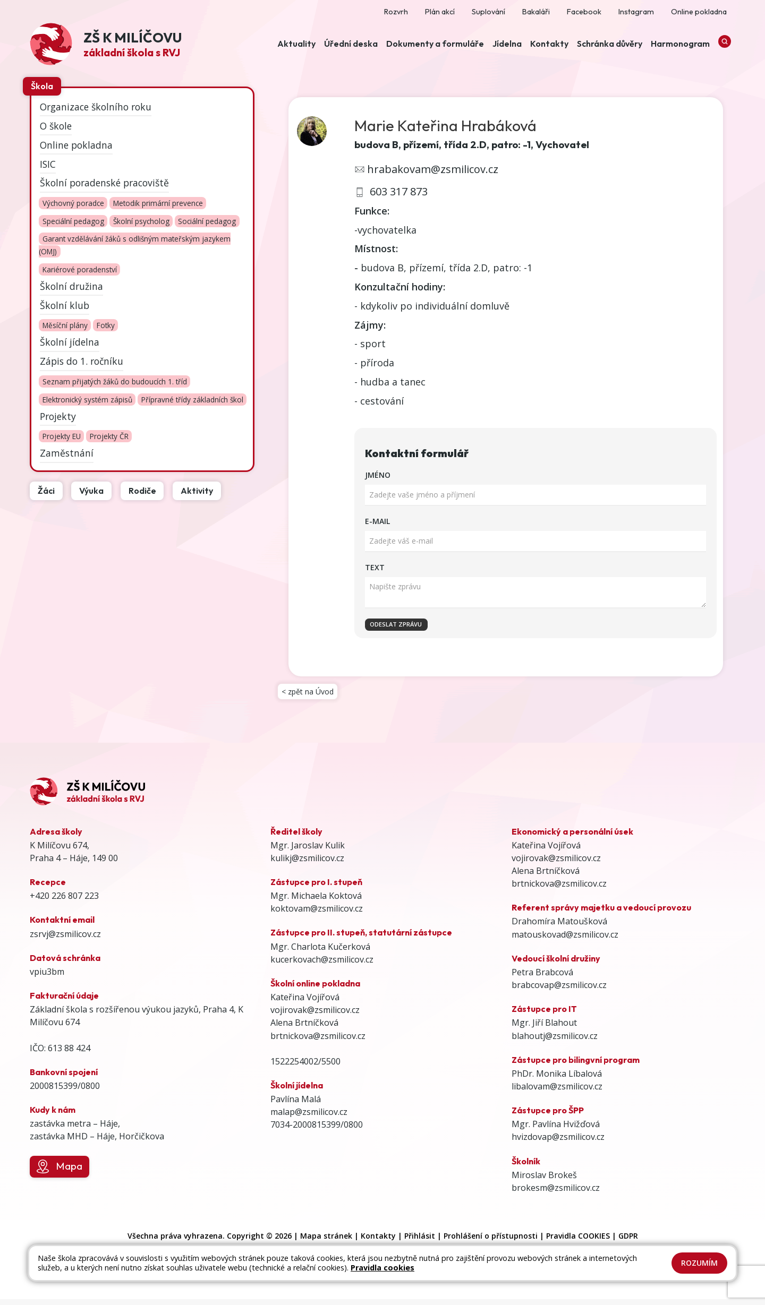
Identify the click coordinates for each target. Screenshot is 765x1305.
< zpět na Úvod (312, 694)
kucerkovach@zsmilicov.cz (321, 965)
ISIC (48, 163)
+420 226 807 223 (64, 901)
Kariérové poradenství (79, 269)
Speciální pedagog (73, 221)
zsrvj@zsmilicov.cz (65, 940)
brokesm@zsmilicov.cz (556, 1193)
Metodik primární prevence (158, 203)
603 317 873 (399, 191)
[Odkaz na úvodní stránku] (106, 45)
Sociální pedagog (207, 221)
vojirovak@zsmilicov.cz (315, 1015)
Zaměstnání (67, 453)
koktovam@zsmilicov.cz (316, 914)
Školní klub (64, 305)
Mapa (59, 1172)
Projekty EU (61, 437)
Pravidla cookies (382, 1268)
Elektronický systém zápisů (87, 399)
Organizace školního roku (95, 106)
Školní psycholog (141, 221)
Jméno (377, 475)
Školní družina (71, 286)
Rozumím (699, 1263)
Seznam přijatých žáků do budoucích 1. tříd (114, 381)
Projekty (58, 415)
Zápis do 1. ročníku (81, 361)
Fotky (106, 326)
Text (375, 567)
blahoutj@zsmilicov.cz (555, 1042)
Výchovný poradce (73, 203)
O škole (56, 125)
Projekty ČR (109, 437)
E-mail (377, 521)
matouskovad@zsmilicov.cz (565, 940)
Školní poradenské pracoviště (104, 182)
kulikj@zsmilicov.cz (307, 864)
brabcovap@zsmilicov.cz (559, 991)
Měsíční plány (65, 326)
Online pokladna (76, 144)
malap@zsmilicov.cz (308, 1117)
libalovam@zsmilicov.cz (557, 1092)
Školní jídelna (69, 342)
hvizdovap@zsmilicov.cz (558, 1143)
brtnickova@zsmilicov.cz (318, 1042)
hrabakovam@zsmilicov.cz (432, 169)
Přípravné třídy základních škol (192, 399)
